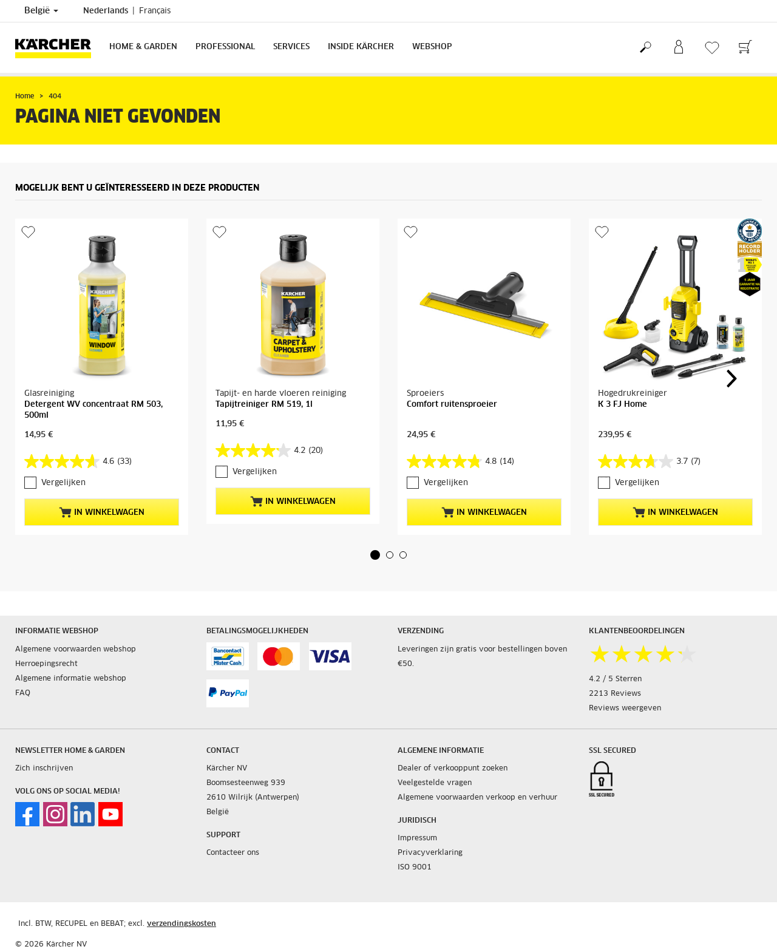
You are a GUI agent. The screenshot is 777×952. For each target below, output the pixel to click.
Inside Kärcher (361, 47)
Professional (225, 47)
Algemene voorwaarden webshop (75, 649)
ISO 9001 (415, 867)
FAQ (22, 693)
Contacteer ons (232, 853)
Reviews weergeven (625, 708)
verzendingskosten (181, 924)
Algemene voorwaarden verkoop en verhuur (477, 797)
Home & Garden (143, 47)
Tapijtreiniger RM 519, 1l (264, 405)
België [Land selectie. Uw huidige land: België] (41, 11)
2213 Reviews (615, 694)
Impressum (417, 838)
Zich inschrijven (44, 768)
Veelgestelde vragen (435, 783)
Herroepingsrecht (46, 664)
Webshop (432, 47)
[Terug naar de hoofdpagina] (57, 47)
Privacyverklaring (430, 853)
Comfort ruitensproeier (452, 405)
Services (291, 47)
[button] (375, 555)
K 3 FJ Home (622, 405)
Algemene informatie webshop (70, 678)
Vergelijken (63, 483)
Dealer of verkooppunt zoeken (452, 768)
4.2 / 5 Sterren (615, 679)
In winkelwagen (101, 512)
